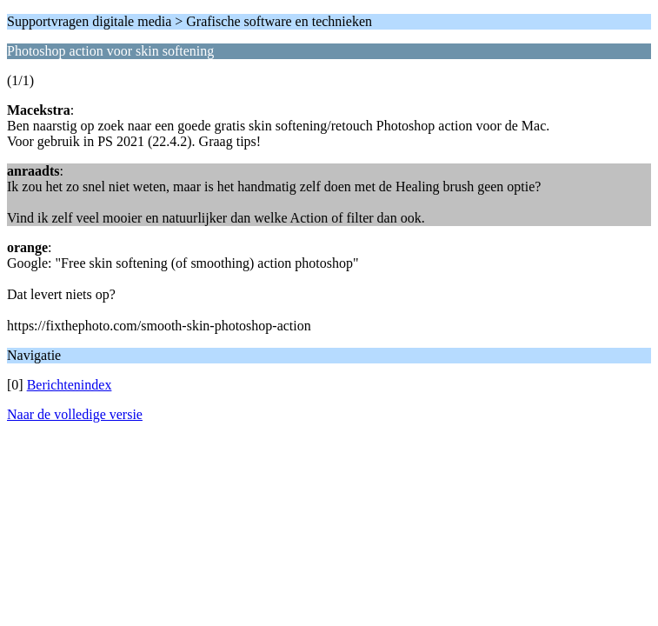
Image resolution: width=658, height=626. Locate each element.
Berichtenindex (69, 384)
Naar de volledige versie (75, 414)
